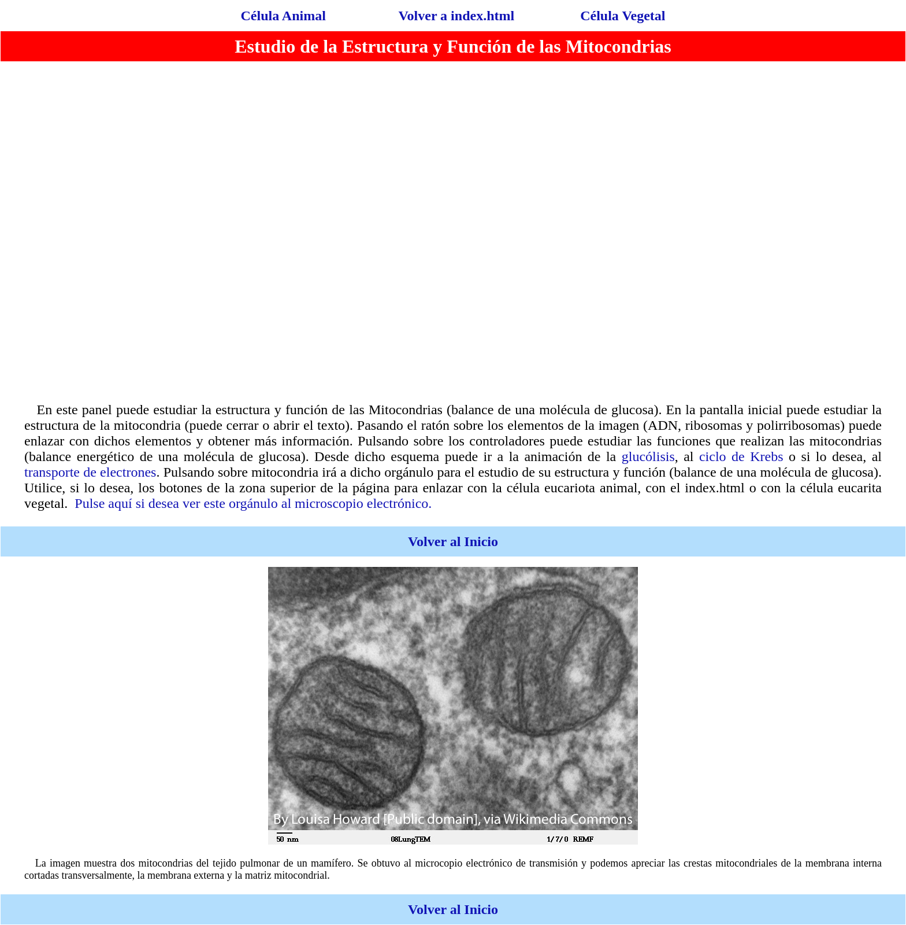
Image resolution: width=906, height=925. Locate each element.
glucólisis (648, 456)
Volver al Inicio (453, 541)
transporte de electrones (90, 472)
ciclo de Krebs (741, 456)
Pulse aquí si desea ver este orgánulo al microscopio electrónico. (253, 503)
